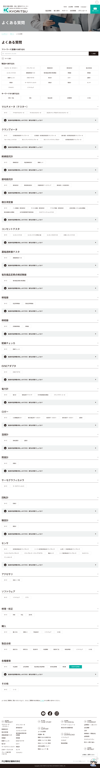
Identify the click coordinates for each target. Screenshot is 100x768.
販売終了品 (56, 649)
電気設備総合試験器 (9, 212)
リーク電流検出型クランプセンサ (67, 553)
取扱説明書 (67, 649)
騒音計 (69, 82)
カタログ (63, 740)
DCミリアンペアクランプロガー (52, 139)
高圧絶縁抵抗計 (28, 162)
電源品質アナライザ (27, 395)
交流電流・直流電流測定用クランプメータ (45, 135)
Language (83, 7)
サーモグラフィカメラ (30, 82)
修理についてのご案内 (44, 740)
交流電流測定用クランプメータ (21, 135)
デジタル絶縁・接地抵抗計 (38, 208)
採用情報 (77, 7)
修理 (14, 615)
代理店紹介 (36, 632)
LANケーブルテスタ (7, 749)
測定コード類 (16, 580)
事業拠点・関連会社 (90, 733)
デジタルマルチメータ (35, 112)
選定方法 (15, 649)
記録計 (81, 417)
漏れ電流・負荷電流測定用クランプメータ (72, 135)
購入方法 (15, 632)
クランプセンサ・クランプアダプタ (33, 553)
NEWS (65, 7)
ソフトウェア (30, 87)
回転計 (50, 82)
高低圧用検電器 (29, 303)
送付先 (30, 615)
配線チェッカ (11, 77)
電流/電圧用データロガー (34, 417)
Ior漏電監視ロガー (17, 417)
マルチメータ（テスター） (11, 68)
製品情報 (48, 11)
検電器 (69, 73)
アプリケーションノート (68, 725)
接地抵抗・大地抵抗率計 (63, 185)
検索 (94, 54)
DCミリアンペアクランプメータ (30, 139)
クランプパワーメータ (59, 395)
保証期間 (45, 649)
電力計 (50, 77)
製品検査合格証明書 (39, 666)
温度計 (89, 77)
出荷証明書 (26, 666)
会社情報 (70, 7)
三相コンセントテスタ (69, 235)
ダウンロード (82, 11)
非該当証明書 (53, 666)
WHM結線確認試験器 (43, 395)
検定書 (64, 666)
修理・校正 (11, 98)
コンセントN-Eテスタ (52, 235)
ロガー (69, 77)
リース (14, 689)
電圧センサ (51, 553)
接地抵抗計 (69, 68)
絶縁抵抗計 (50, 68)
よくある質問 (42, 731)
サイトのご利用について (79, 761)
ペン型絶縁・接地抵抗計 (19, 208)
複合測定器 (89, 68)
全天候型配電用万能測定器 (26, 212)
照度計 (11, 82)
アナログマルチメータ (18, 112)
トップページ (4, 34)
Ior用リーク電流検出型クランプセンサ (70, 549)
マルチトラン (85, 553)
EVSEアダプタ (30, 77)
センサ (89, 82)
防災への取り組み (89, 742)
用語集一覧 (41, 734)
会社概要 (86, 727)
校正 (22, 615)
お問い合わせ (95, 11)
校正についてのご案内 (44, 743)
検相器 (89, 73)
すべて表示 (8, 58)
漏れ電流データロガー (68, 417)
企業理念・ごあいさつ (90, 725)
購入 (30, 98)
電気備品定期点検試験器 (50, 73)
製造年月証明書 (76, 666)
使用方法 (25, 649)
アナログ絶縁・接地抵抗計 (57, 208)
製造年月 (35, 649)
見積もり (25, 632)
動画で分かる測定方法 (44, 737)
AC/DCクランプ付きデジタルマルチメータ (57, 112)
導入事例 (57, 11)
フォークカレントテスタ (10, 139)
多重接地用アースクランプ (44, 185)
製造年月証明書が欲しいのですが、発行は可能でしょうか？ (25, 120)
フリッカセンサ (8, 557)
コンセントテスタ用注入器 (34, 235)
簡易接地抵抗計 (28, 185)
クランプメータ (31, 68)
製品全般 (50, 98)
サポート (65, 11)
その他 (89, 98)
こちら (42, 700)
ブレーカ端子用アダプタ (6, 753)
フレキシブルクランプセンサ (11, 553)
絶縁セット (40, 162)
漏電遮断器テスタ (30, 73)
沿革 (85, 730)
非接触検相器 (16, 326)
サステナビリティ (89, 739)
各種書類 (69, 98)
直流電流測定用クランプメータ (73, 139)
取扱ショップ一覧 (43, 749)
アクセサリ (11, 87)
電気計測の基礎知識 (67, 727)
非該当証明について (44, 746)
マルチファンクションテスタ (46, 212)
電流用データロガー (51, 417)
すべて (5, 112)
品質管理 (86, 736)
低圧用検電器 (16, 303)
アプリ (27, 597)
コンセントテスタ (11, 73)
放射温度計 (16, 440)
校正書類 (15, 666)
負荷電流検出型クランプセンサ (21, 549)
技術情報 (73, 11)
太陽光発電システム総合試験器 (77, 208)
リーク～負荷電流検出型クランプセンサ (44, 549)
